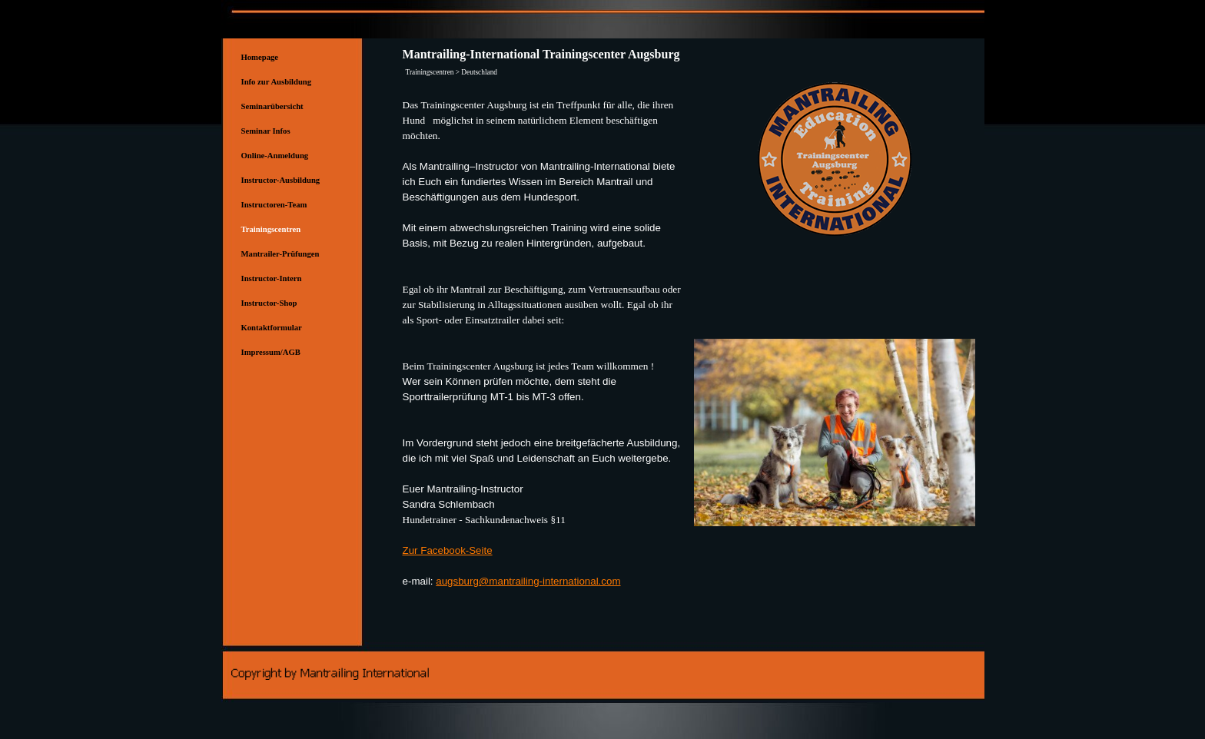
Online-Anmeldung (275, 155)
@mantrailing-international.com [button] (550, 581)
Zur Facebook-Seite (448, 550)
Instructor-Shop (269, 303)
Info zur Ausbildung (276, 82)
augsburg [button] (457, 581)
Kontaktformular (271, 327)
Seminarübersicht (272, 106)
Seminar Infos (265, 131)
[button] (835, 338)
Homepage (260, 57)
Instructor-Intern (271, 278)
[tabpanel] (544, 351)
